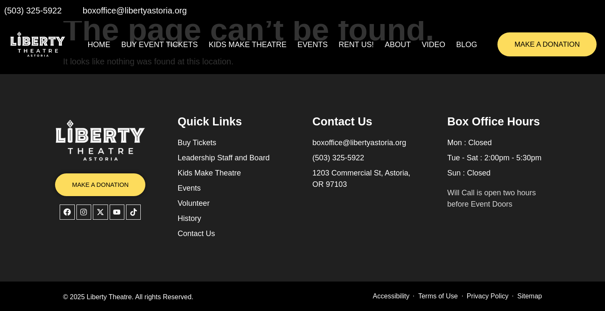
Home (99, 44)
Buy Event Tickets (159, 44)
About (398, 44)
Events (312, 44)
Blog (466, 44)
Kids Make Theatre (248, 44)
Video (433, 44)
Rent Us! (356, 44)
